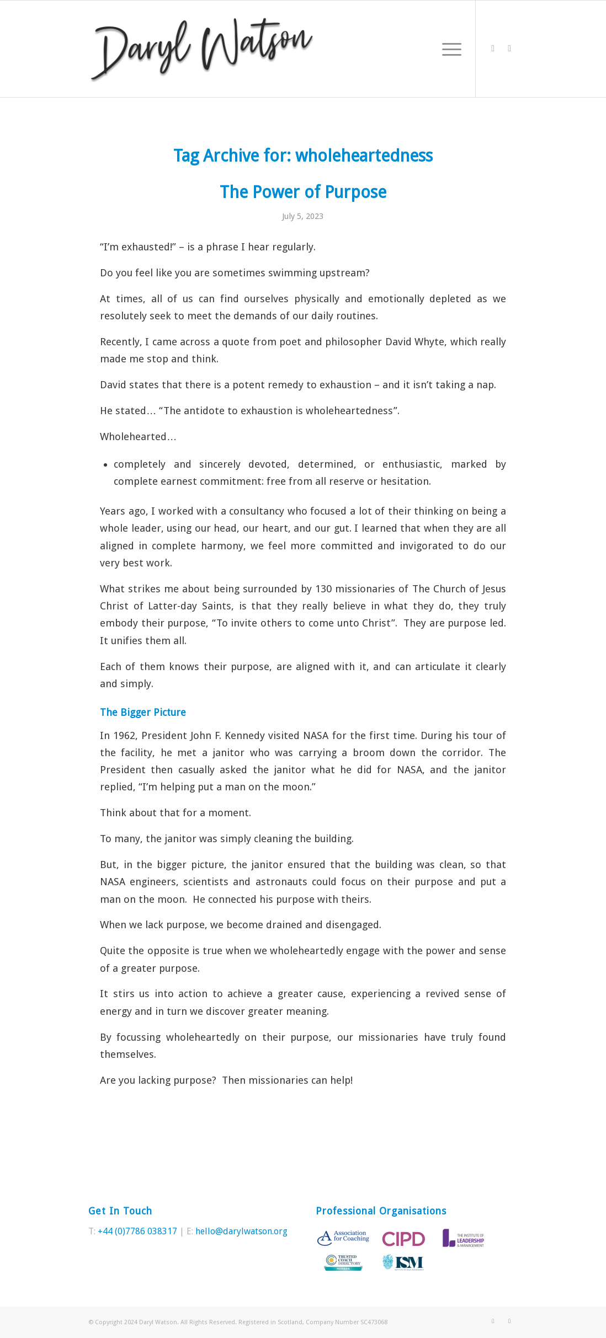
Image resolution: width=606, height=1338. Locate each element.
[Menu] (448, 49)
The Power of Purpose (303, 192)
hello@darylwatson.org (241, 1231)
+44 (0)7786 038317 (137, 1231)
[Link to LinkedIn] (509, 48)
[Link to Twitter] (493, 48)
